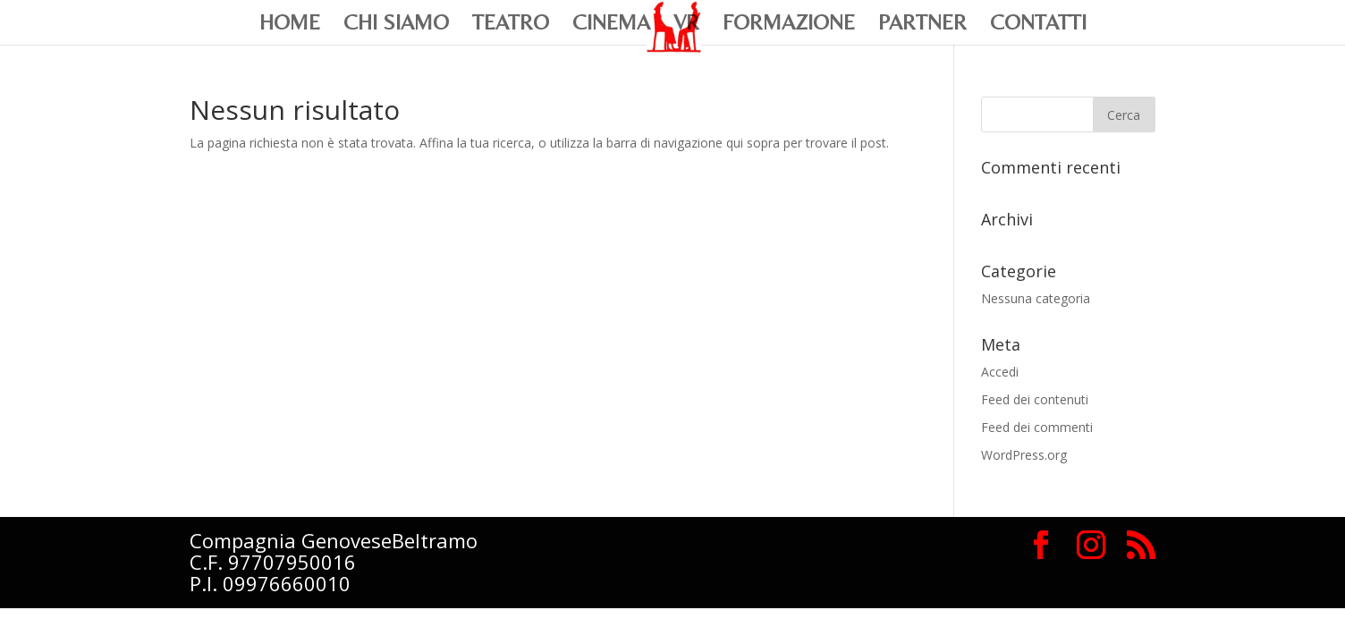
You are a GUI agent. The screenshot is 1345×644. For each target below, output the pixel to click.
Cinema (611, 25)
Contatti (1038, 25)
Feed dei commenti (1037, 427)
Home (289, 25)
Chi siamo (396, 25)
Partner (922, 25)
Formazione (789, 25)
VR (686, 25)
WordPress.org (1024, 454)
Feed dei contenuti (1034, 399)
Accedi (1000, 371)
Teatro (510, 25)
